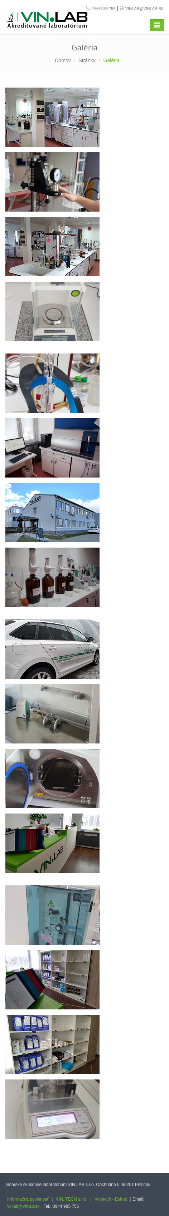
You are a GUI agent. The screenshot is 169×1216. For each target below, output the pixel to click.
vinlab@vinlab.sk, (24, 1206)
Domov (63, 60)
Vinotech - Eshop (111, 1199)
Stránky (86, 60)
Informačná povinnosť (28, 1199)
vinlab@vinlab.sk (144, 8)
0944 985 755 (103, 8)
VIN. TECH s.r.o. (71, 1199)
